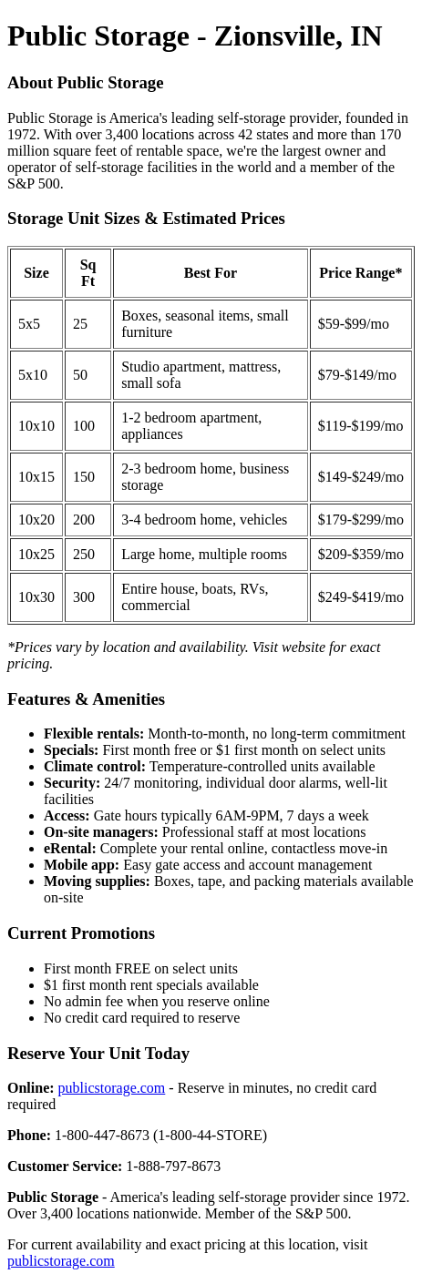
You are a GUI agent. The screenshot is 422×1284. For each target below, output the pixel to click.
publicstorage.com (112, 1087)
